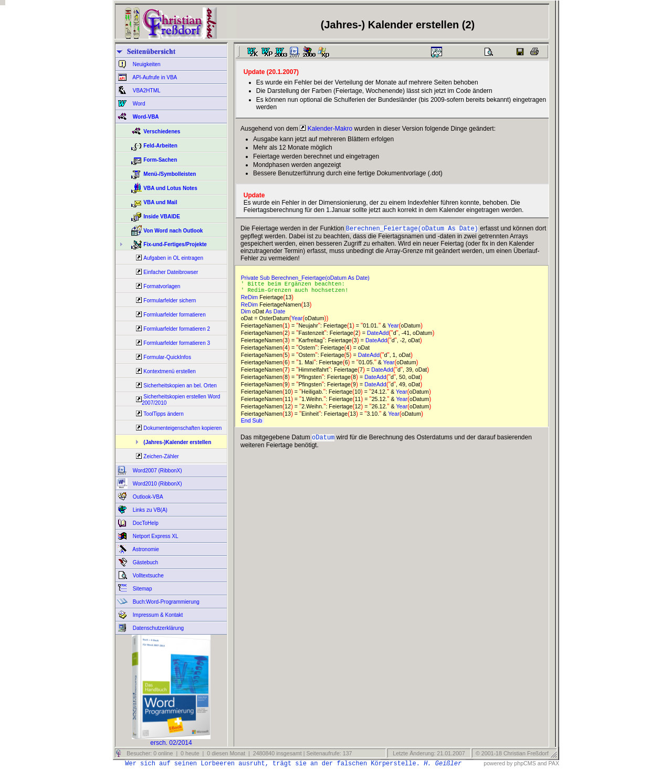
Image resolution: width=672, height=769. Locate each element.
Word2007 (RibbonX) (156, 470)
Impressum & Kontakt (157, 615)
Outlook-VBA (147, 497)
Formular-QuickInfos (167, 357)
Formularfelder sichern (169, 300)
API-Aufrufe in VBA (154, 77)
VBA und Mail (160, 202)
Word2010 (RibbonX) (156, 484)
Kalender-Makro (326, 128)
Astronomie (145, 549)
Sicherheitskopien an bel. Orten (180, 385)
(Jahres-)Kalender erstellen (177, 442)
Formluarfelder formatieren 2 (176, 329)
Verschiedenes (161, 131)
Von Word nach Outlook (173, 231)
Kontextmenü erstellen (169, 371)
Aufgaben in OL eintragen (173, 258)
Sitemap (141, 589)
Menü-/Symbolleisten (169, 174)
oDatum (323, 441)
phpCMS (525, 763)
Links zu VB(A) (149, 510)
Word (138, 104)
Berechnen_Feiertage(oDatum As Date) (412, 229)
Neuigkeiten (146, 64)
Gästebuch (144, 562)
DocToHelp (145, 523)
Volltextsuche (147, 575)
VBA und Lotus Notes (170, 188)
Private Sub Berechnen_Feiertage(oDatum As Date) (307, 279)
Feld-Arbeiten (160, 146)
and (542, 763)
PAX (553, 763)
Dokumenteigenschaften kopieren (182, 428)
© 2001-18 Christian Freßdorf (512, 753)
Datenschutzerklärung (157, 628)
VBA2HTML (146, 90)
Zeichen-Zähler (160, 456)
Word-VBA (145, 117)
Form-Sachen (160, 160)
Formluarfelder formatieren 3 (176, 343)
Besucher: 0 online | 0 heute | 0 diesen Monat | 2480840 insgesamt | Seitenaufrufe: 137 (238, 753)
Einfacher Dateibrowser (170, 272)
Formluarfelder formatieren (174, 315)
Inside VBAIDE (161, 216)
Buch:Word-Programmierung (165, 602)
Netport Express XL (154, 536)
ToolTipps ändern (163, 414)
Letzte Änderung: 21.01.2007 (428, 753)
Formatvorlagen (161, 286)
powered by (498, 763)
